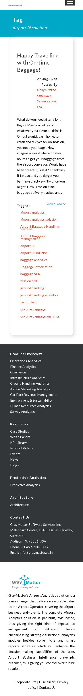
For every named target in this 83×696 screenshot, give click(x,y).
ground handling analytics (39, 295)
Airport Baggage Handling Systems (39, 227)
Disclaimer (47, 682)
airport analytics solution (39, 219)
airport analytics (32, 212)
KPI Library (18, 443)
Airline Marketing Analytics (30, 389)
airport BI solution (34, 253)
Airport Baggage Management (32, 237)
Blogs (14, 465)
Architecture (19, 505)
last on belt (28, 302)
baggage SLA (30, 274)
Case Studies (19, 431)
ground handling (32, 288)
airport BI (27, 246)
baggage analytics (33, 260)
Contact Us (47, 687)
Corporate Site (26, 682)
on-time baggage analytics (40, 316)
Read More (56, 204)
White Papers (20, 437)
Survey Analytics (22, 412)
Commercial (18, 372)
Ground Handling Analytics (30, 383)
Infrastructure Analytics (28, 378)
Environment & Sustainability (31, 400)
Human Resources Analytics (30, 406)
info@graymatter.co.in (36, 552)
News (14, 459)
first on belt (28, 281)
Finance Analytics (23, 367)
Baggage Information (36, 267)
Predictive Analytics (25, 485)
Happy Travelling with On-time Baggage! (38, 62)
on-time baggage (33, 309)
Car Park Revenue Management (33, 395)
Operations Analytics (25, 361)
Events (15, 454)
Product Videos (21, 448)
